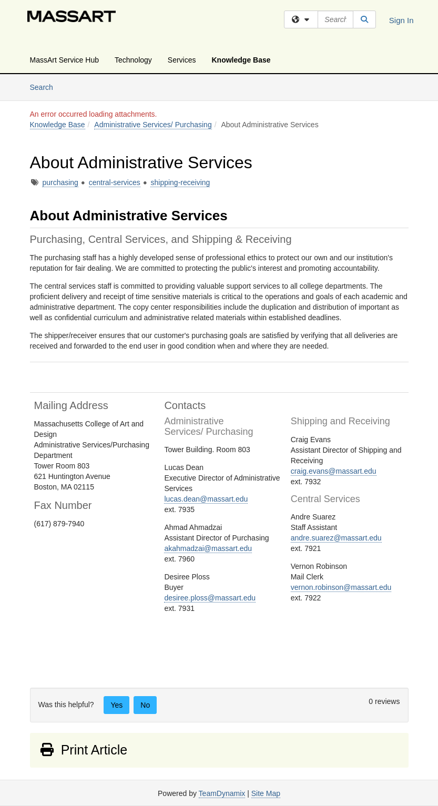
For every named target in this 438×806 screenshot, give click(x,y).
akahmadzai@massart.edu (208, 548)
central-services (114, 182)
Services (182, 60)
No (145, 705)
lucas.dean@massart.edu (206, 499)
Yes (116, 705)
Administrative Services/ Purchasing (152, 124)
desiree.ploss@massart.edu (210, 598)
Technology (133, 60)
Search (45, 86)
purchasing (60, 182)
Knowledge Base (241, 60)
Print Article (83, 749)
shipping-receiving (180, 182)
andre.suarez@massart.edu (336, 538)
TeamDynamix (222, 793)
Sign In (401, 20)
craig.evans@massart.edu (333, 471)
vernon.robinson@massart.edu (341, 587)
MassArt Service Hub (64, 60)
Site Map (265, 793)
